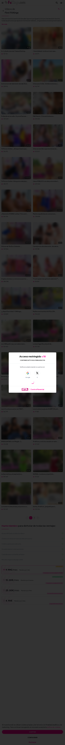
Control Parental (37, 389)
